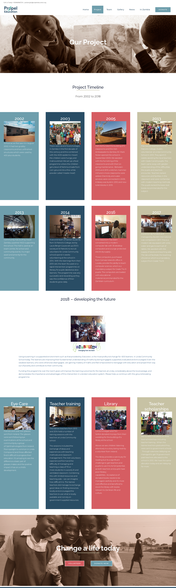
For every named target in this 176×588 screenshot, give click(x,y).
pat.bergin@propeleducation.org (35, 2)
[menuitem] (86, 9)
